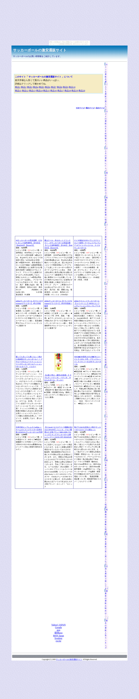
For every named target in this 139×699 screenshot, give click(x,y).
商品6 (47, 87)
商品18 (67, 90)
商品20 (81, 90)
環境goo (58, 633)
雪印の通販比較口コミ (106, 184)
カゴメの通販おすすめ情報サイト (106, 128)
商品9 (65, 87)
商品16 (53, 90)
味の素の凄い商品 (106, 469)
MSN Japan (58, 635)
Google (58, 627)
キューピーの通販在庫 (106, 378)
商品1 (17, 87)
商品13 (32, 90)
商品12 (25, 90)
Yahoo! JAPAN (58, 625)
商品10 (72, 87)
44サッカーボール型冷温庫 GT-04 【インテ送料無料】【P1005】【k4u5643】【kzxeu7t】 (29, 242)
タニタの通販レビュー (106, 159)
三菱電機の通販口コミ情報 (106, 493)
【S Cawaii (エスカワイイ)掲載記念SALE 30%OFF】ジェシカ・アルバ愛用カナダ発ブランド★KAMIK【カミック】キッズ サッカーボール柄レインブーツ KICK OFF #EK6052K (58, 432)
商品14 (39, 90)
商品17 (60, 90)
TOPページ (80, 108)
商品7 (53, 87)
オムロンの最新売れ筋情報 (106, 297)
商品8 (59, 87)
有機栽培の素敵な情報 (106, 521)
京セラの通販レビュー (106, 403)
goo (58, 630)
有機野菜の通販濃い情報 (106, 210)
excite (58, 641)
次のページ (100, 108)
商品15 (46, 90)
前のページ (90, 108)
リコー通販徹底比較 (106, 426)
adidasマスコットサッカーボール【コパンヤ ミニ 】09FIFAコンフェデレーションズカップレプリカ (87, 303)
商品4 (35, 87)
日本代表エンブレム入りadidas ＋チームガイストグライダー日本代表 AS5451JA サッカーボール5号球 (29, 429)
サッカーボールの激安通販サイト (40, 50)
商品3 (30, 87)
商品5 (41, 87)
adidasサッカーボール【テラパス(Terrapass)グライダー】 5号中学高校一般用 (58, 303)
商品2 (23, 87)
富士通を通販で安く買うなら (106, 549)
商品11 (18, 90)
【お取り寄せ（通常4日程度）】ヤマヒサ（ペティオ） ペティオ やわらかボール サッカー (57, 377)
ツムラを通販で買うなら (106, 96)
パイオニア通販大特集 (106, 236)
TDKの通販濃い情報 (106, 448)
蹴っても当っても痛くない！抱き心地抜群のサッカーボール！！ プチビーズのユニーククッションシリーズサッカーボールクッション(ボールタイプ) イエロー (29, 362)
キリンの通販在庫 (106, 73)
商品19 (74, 90)
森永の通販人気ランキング (106, 634)
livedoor (58, 638)
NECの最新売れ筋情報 (106, 354)
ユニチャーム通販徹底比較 (106, 327)
